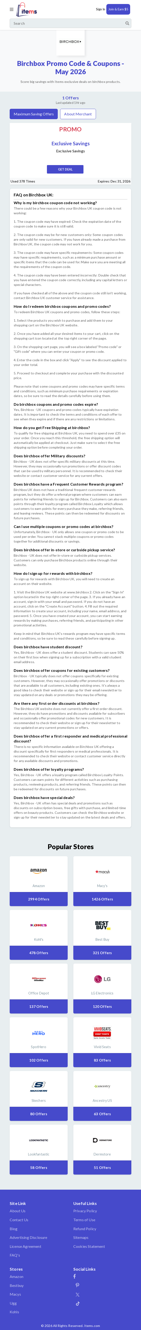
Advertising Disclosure (28, 1237)
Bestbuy (17, 1285)
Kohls (14, 1312)
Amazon (16, 1276)
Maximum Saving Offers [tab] (34, 114)
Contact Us (19, 1219)
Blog (14, 1228)
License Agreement (25, 1246)
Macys (15, 1294)
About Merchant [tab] (78, 114)
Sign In (100, 9)
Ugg (13, 1303)
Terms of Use (84, 1219)
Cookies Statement (89, 1246)
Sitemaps (80, 1237)
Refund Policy (84, 1228)
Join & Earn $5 (118, 9)
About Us (17, 1210)
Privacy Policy (85, 1210)
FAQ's (15, 1255)
